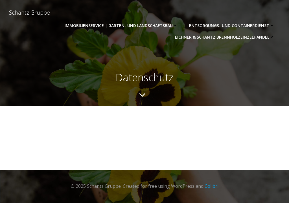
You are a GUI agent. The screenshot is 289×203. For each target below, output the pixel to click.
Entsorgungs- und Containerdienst (231, 25)
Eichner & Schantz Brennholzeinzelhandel (224, 37)
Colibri (211, 186)
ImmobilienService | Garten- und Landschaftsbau (121, 25)
